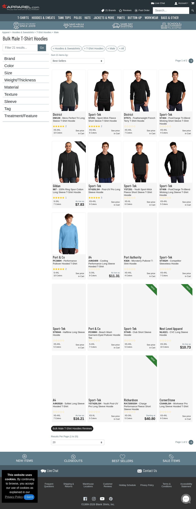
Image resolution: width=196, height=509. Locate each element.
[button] (154, 2)
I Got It (29, 497)
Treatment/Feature (20, 116)
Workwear (151, 18)
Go (42, 47)
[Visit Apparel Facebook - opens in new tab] (85, 498)
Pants (121, 18)
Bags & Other (170, 18)
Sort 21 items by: (59, 55)
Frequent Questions (49, 485)
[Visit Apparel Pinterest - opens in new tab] (111, 498)
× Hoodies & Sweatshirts (66, 48)
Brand (9, 59)
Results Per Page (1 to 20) (64, 436)
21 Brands (108, 10)
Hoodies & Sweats (43, 18)
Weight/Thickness (20, 80)
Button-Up (135, 18)
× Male (111, 48)
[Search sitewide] (171, 10)
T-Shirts (23, 18)
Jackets (104, 18)
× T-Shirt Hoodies (93, 48)
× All (121, 48)
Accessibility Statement (186, 485)
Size (8, 73)
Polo (78, 18)
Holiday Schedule (127, 485)
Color (9, 66)
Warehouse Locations (88, 485)
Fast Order (142, 10)
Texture (10, 94)
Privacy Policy (14, 496)
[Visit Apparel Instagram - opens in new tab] (94, 498)
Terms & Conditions (167, 485)
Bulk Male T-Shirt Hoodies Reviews (72, 428)
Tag (7, 109)
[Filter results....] (20, 47)
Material (11, 87)
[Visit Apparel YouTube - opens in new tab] (102, 498)
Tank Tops (64, 18)
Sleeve (10, 102)
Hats (88, 18)
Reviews (125, 10)
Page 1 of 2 (184, 442)
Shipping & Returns (68, 485)
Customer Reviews (108, 485)
